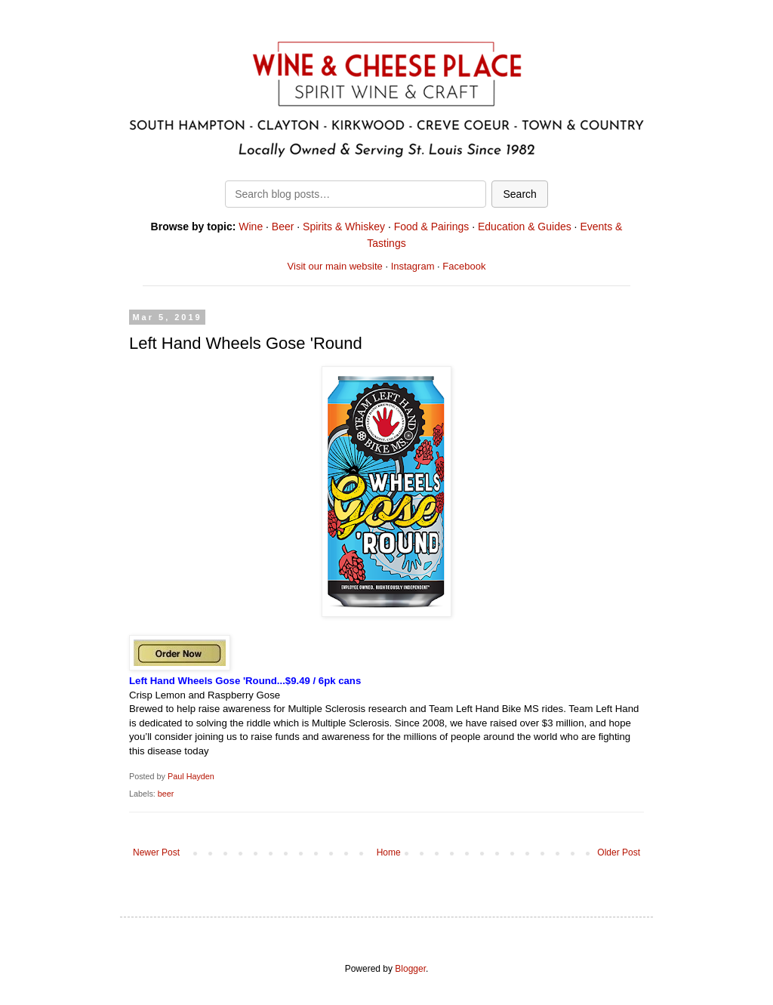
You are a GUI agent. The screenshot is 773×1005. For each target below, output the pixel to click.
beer (166, 793)
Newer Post (156, 852)
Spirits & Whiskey (344, 226)
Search (519, 194)
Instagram (413, 266)
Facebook (463, 266)
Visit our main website (335, 266)
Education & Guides (524, 226)
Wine (251, 226)
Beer (283, 226)
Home (389, 852)
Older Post (618, 852)
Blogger (410, 968)
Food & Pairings (432, 226)
